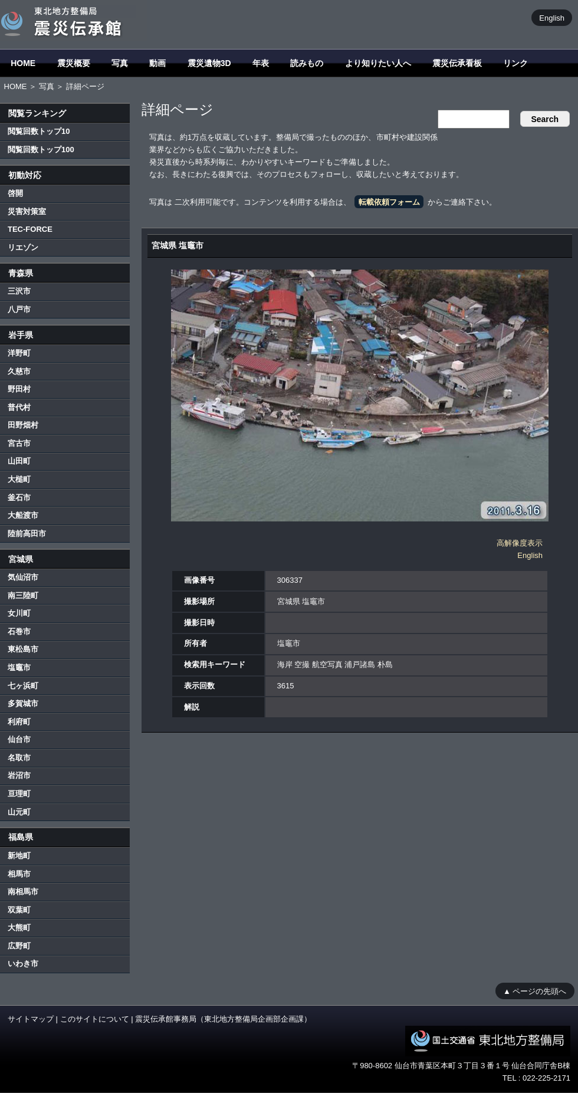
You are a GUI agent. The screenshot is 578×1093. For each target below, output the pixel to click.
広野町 (19, 945)
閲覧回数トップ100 (41, 149)
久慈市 (19, 371)
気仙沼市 (23, 577)
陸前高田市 (27, 533)
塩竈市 (19, 667)
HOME (23, 63)
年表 (260, 63)
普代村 (19, 407)
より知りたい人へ (378, 63)
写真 (119, 63)
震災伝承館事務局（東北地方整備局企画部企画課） (223, 1019)
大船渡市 (23, 515)
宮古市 (19, 443)
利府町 (19, 721)
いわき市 (23, 963)
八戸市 (19, 309)
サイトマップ (31, 1019)
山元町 (19, 812)
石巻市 (19, 631)
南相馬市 (23, 891)
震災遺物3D (209, 63)
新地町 (19, 855)
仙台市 (19, 739)
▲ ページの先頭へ (534, 990)
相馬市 (19, 873)
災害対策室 (27, 211)
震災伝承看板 (457, 63)
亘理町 (19, 793)
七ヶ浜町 (23, 685)
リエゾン (23, 247)
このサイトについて (94, 1019)
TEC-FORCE (30, 229)
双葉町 (19, 909)
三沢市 (19, 291)
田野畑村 (23, 425)
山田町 (19, 461)
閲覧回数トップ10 (39, 131)
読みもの (306, 63)
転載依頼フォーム (389, 202)
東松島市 (23, 649)
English (551, 17)
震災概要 (73, 63)
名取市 (19, 757)
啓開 (15, 193)
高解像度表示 (520, 543)
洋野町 (19, 353)
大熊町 (19, 927)
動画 (157, 63)
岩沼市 (19, 775)
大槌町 (19, 479)
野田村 (19, 389)
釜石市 (19, 497)
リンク (515, 63)
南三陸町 (23, 595)
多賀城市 (23, 703)
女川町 (19, 613)
